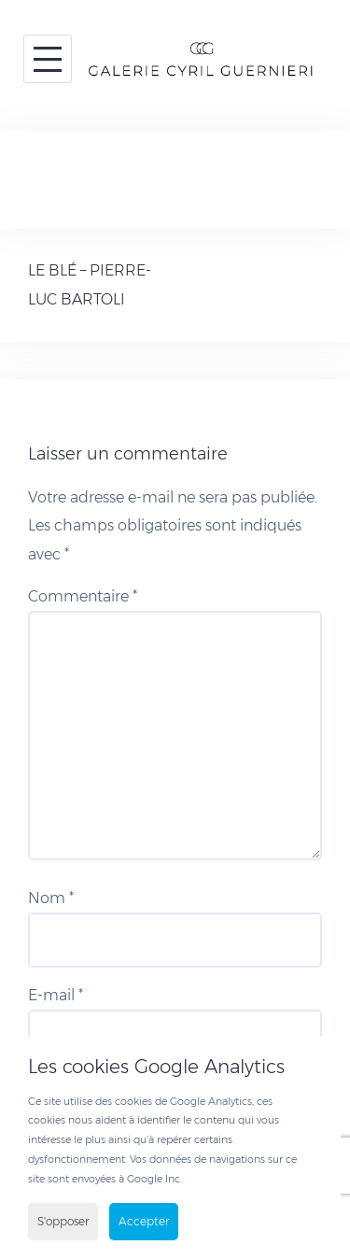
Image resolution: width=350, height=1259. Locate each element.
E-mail (55, 995)
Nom (51, 898)
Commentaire (82, 596)
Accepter (144, 1221)
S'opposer (63, 1221)
